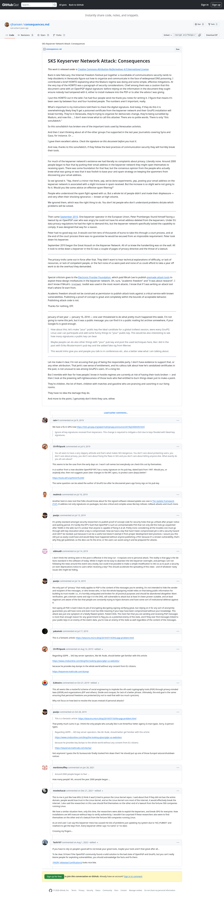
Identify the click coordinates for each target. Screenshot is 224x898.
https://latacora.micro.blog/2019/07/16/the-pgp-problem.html (105, 637)
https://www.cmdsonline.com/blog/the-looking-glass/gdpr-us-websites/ (85, 661)
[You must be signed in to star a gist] (199, 24)
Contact (124, 890)
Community (107, 890)
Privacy (81, 890)
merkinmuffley (60, 767)
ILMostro (57, 682)
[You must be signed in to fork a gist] (213, 24)
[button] (199, 35)
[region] (112, 229)
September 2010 (69, 216)
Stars (43, 35)
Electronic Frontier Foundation (94, 277)
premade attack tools (158, 277)
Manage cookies (135, 890)
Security (90, 890)
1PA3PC (56, 862)
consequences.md (36, 24)
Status (97, 890)
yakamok (57, 631)
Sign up (216, 4)
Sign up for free (54, 876)
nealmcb (57, 494)
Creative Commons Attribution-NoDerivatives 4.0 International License (113, 69)
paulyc (56, 515)
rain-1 (56, 420)
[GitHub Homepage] (50, 890)
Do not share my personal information (159, 890)
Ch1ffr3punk (59, 446)
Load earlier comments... (116, 412)
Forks (59, 35)
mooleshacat (59, 790)
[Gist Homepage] (10, 4)
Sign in (205, 4)
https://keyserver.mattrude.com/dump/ (70, 671)
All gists (63, 4)
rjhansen (16, 24)
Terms (73, 890)
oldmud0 (57, 551)
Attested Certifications (71, 862)
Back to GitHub (76, 4)
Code (10, 35)
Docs (116, 890)
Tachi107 (57, 842)
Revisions (26, 35)
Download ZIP (212, 35)
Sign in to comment (133, 876)
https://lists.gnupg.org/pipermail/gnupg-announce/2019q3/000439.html (111, 426)
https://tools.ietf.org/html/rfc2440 (68, 478)
